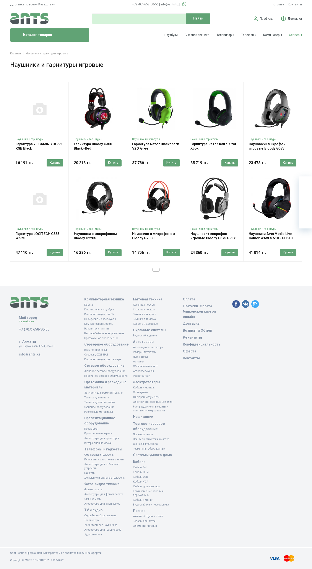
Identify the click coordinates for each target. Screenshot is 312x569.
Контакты (295, 4)
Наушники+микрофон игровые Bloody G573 (267, 146)
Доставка (295, 18)
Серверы (295, 35)
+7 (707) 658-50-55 (145, 4)
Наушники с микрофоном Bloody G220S (95, 236)
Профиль (266, 18)
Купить (55, 162)
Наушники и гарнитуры (29, 139)
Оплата (278, 4)
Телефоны (248, 35)
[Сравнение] (305, 208)
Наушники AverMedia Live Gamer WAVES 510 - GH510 (270, 236)
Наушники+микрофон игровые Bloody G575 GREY (213, 236)
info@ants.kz (170, 4)
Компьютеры (272, 35)
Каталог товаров (33, 35)
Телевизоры (225, 35)
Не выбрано (28, 321)
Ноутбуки (171, 35)
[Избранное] (305, 195)
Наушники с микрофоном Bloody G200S (153, 236)
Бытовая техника (197, 35)
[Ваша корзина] (305, 182)
